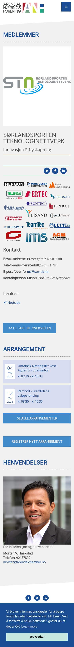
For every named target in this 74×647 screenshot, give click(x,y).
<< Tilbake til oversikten (29, 328)
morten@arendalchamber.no (24, 562)
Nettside (11, 302)
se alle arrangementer (37, 418)
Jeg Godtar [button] (37, 636)
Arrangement (24, 349)
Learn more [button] (29, 626)
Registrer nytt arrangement (37, 441)
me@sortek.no (38, 271)
